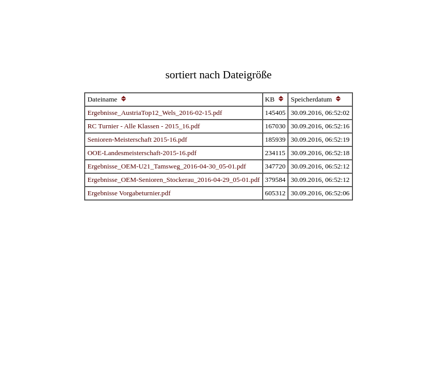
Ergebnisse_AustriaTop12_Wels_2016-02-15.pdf (154, 112)
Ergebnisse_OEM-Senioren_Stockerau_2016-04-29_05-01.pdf (173, 179)
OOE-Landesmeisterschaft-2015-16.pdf (141, 153)
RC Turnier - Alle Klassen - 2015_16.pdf (143, 126)
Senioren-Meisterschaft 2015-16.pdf (137, 139)
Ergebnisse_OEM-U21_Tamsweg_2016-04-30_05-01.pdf (166, 166)
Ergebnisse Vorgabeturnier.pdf (128, 193)
